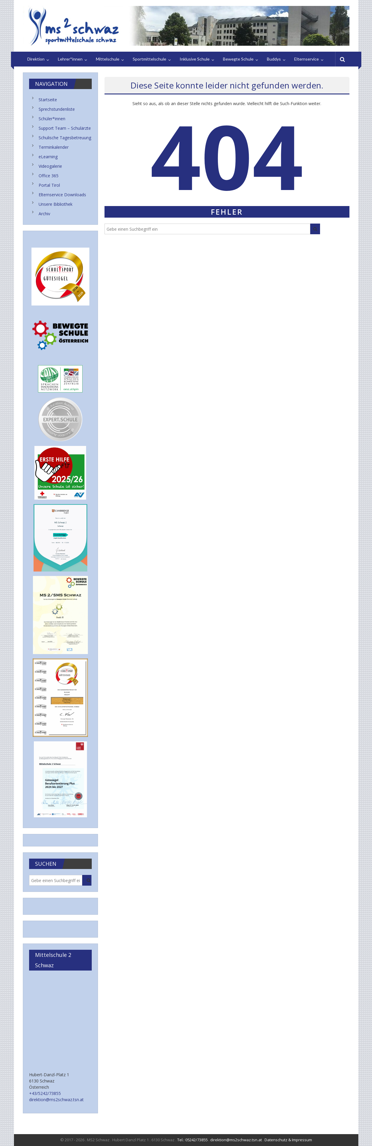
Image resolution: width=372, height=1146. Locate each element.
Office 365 (48, 175)
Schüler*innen (52, 118)
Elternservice (306, 58)
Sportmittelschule (149, 58)
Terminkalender (54, 147)
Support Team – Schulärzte (65, 128)
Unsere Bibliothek (55, 204)
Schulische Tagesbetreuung (65, 137)
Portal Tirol (49, 185)
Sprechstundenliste (57, 109)
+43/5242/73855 (45, 1093)
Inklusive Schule (195, 58)
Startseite (48, 99)
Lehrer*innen (70, 58)
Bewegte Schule (238, 58)
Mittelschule (107, 58)
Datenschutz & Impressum (288, 1139)
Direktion (36, 58)
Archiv (44, 213)
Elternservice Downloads (62, 194)
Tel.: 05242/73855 (192, 1139)
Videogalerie (50, 166)
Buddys (274, 58)
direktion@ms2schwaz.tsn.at (56, 1099)
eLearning (48, 156)
